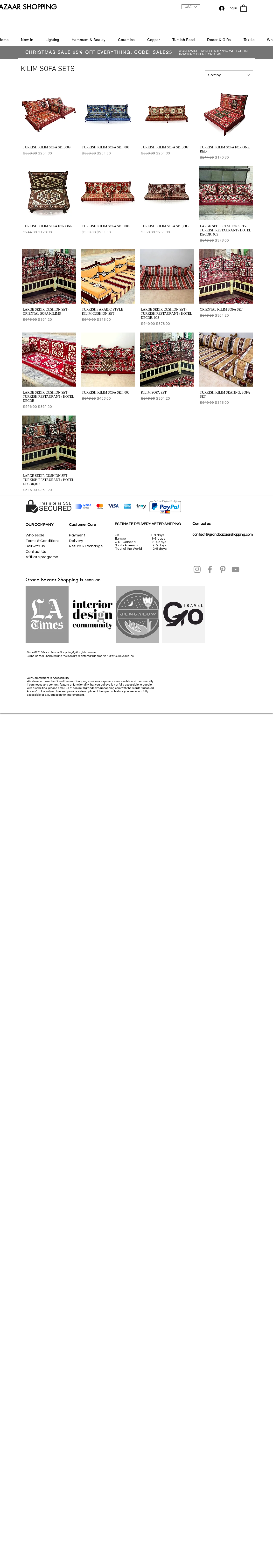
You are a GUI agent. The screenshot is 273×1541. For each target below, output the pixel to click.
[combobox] (229, 75)
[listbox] (191, 6)
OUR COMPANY (39, 525)
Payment (77, 535)
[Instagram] (197, 569)
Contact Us (36, 552)
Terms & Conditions (43, 541)
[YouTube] (235, 569)
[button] (191, 6)
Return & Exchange (86, 546)
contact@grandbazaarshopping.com (222, 534)
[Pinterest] (222, 569)
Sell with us (35, 546)
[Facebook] (210, 569)
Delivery (76, 541)
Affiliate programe (42, 557)
